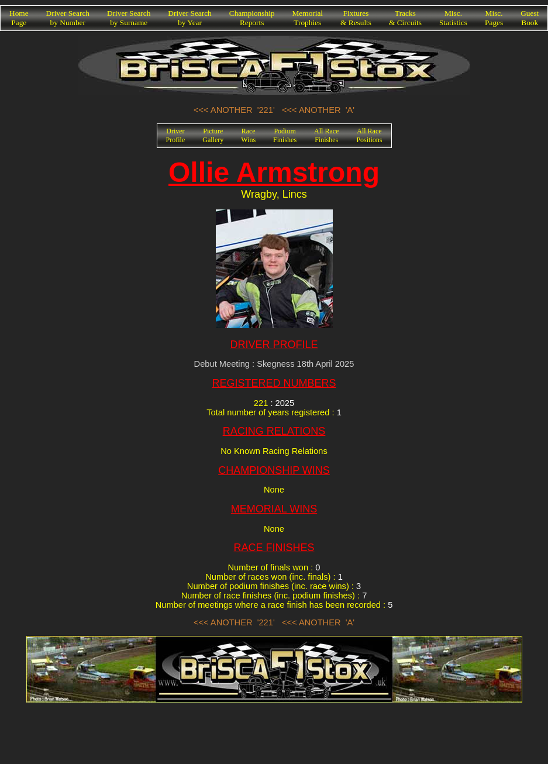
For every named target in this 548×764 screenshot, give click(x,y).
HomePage (19, 18)
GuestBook (530, 18)
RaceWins (248, 135)
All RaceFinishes (326, 135)
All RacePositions (369, 135)
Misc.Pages (494, 18)
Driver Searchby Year (189, 18)
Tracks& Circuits (405, 18)
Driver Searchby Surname (128, 18)
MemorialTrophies (307, 18)
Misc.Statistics (453, 18)
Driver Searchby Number (67, 18)
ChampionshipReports (252, 18)
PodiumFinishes (285, 135)
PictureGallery (212, 135)
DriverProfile (175, 135)
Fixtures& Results (355, 18)
